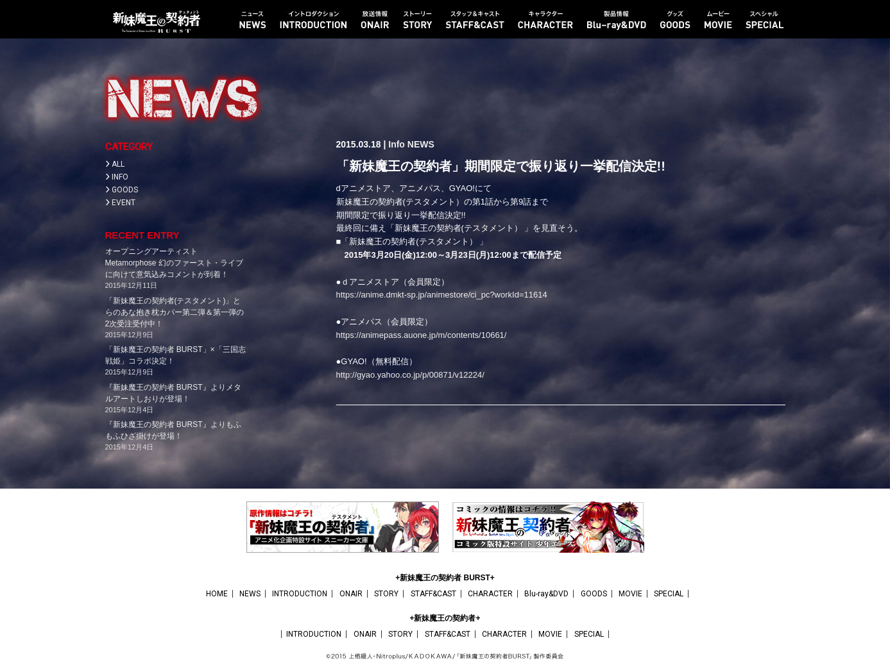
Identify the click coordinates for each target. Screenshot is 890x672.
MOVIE (630, 593)
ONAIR (351, 593)
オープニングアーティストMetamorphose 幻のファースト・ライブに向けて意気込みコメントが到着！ (174, 263)
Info (396, 144)
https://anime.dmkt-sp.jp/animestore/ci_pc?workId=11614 (441, 294)
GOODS (125, 189)
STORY (386, 593)
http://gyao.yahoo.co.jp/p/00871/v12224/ (410, 375)
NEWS (420, 144)
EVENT (123, 202)
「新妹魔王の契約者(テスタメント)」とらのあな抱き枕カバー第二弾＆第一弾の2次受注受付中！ (174, 312)
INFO (120, 176)
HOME (217, 593)
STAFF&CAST (433, 593)
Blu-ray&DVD (546, 593)
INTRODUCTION (299, 593)
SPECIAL (668, 593)
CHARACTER (490, 593)
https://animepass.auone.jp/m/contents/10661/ (421, 335)
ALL (118, 164)
